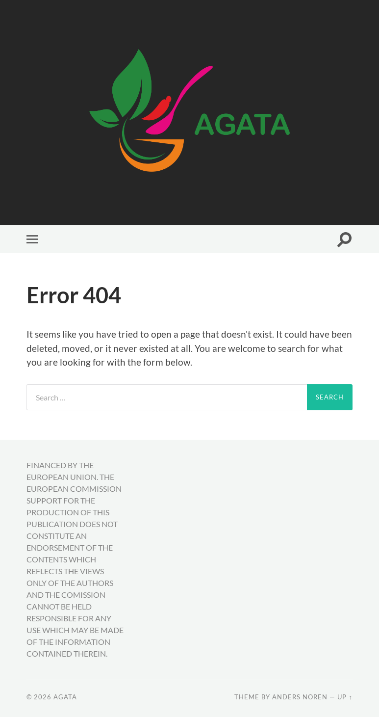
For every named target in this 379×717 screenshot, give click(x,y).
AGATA (65, 697)
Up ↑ (344, 697)
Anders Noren (300, 697)
